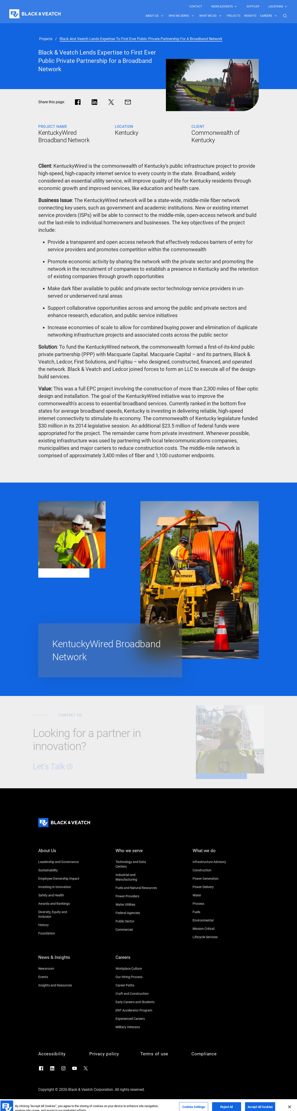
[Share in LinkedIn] (94, 102)
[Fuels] (213, 912)
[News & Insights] (59, 960)
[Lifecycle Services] (213, 937)
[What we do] (213, 853)
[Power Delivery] (213, 887)
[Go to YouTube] (74, 1068)
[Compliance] (212, 1054)
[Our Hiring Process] (136, 977)
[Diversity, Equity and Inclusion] (59, 914)
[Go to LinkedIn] (52, 1068)
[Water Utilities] (136, 904)
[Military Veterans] (136, 1027)
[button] (285, 15)
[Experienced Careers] (136, 1018)
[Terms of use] (161, 1054)
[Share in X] (111, 102)
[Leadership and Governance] (59, 862)
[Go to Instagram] (63, 1068)
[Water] (213, 895)
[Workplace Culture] (136, 968)
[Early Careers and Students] (136, 1002)
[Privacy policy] (110, 1054)
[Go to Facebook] (41, 1068)
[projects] (45, 39)
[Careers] (136, 960)
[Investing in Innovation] (59, 887)
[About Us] (59, 853)
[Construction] (213, 870)
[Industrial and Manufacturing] (136, 877)
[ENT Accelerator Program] (136, 1010)
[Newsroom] (59, 968)
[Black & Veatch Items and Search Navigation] (216, 16)
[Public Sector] (136, 921)
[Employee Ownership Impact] (59, 878)
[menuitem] (195, 6)
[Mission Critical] (213, 928)
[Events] (59, 977)
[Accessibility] (59, 1054)
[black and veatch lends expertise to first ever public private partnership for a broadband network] (141, 39)
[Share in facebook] (77, 102)
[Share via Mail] (128, 102)
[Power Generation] (213, 878)
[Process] (213, 903)
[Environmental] (213, 920)
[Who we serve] (136, 853)
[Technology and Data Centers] (136, 864)
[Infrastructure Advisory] (213, 862)
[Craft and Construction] (136, 993)
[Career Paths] (136, 985)
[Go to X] (85, 1068)
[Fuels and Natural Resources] (136, 888)
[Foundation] (59, 933)
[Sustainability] (59, 870)
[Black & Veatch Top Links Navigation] (238, 6)
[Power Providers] (136, 896)
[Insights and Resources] (59, 985)
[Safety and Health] (59, 895)
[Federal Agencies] (136, 913)
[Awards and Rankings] (59, 903)
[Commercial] (136, 929)
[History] (59, 925)
